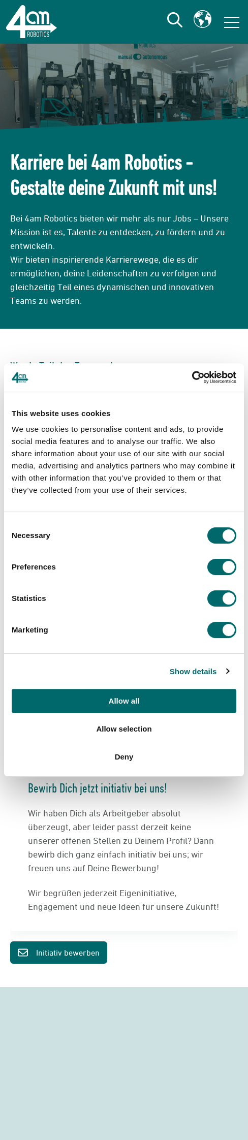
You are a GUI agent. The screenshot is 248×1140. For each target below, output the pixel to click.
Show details (193, 671)
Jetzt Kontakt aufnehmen (124, 1091)
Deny (124, 756)
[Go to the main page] (31, 21)
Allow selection (123, 728)
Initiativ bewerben (59, 953)
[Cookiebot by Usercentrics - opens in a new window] (191, 377)
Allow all (124, 700)
